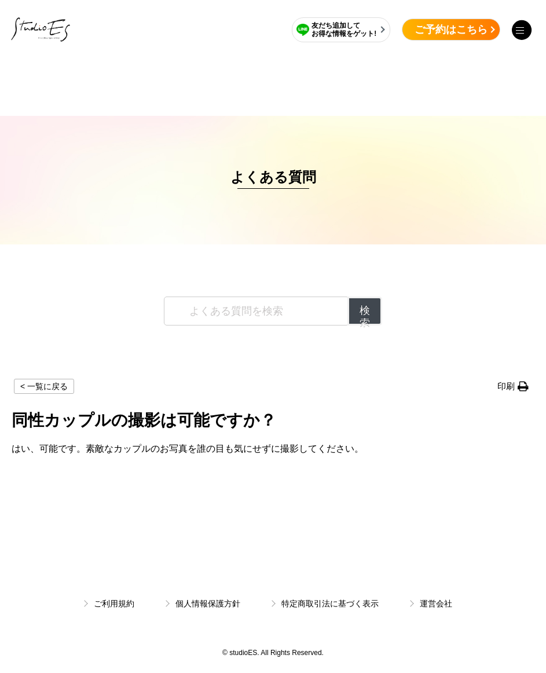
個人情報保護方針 (207, 603)
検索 (365, 315)
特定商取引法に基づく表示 (330, 603)
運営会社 (436, 603)
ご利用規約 (114, 603)
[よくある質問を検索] (256, 311)
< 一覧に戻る (44, 386)
